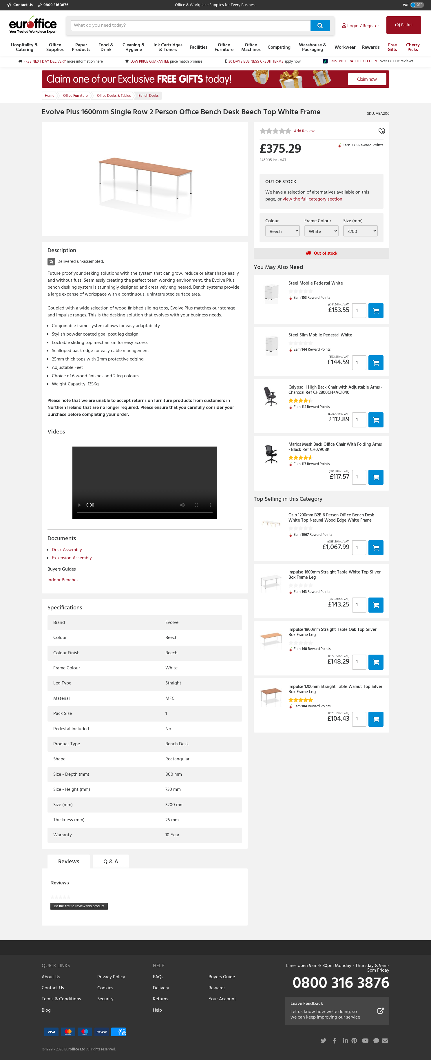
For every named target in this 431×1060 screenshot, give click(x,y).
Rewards (371, 47)
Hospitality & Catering (24, 47)
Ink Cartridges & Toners (168, 47)
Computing (279, 47)
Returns (160, 999)
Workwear (345, 47)
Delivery (161, 988)
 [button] (376, 310)
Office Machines (251, 47)
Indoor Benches (63, 580)
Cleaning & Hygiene (134, 47)
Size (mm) (353, 221)
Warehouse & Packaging (312, 47)
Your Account (222, 999)
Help (157, 1010)
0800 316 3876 (53, 5)
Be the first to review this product (81, 907)
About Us (51, 977)
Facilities (198, 47)
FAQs (158, 977)
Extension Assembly (72, 558)
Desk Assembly (67, 550)
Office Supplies (55, 47)
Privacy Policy (111, 977)
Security (105, 999)
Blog (46, 1010)
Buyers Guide (222, 977)
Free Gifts (392, 47)
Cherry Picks (413, 47)
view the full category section (312, 199)
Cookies (105, 988)
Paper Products (81, 47)
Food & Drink (106, 47)
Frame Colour (317, 221)
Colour (272, 221)
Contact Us (20, 5)
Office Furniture (224, 47)
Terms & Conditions (61, 999)
